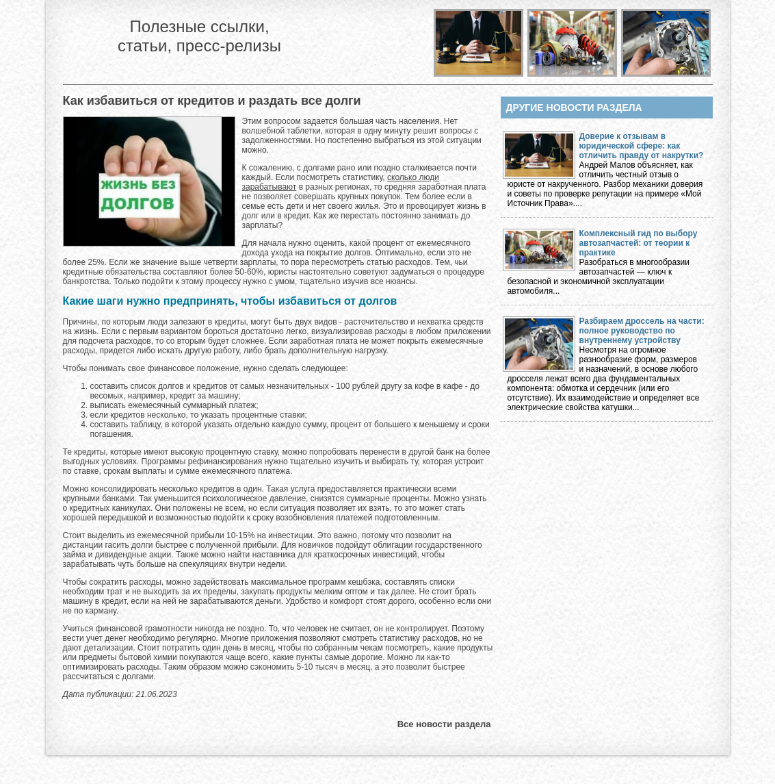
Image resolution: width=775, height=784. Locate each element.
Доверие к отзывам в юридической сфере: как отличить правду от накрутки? (641, 145)
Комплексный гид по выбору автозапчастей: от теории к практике (638, 243)
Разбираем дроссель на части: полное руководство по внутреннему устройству (642, 330)
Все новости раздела (444, 724)
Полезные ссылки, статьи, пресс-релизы (199, 36)
